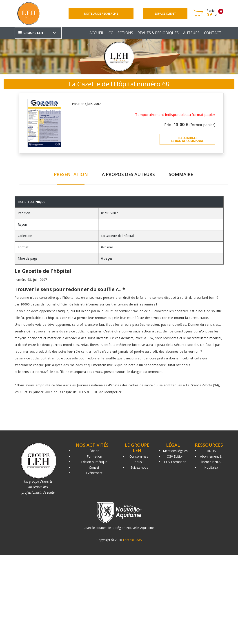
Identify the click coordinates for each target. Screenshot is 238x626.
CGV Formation (175, 462)
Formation (94, 456)
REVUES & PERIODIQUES (158, 32)
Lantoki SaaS (132, 540)
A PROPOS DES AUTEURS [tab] (128, 174)
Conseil (94, 467)
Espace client (165, 13)
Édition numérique (94, 462)
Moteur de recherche (101, 13)
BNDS (211, 451)
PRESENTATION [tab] (71, 174)
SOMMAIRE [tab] (181, 174)
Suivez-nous (139, 467)
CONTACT (212, 32)
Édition (94, 451)
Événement (94, 473)
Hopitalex (211, 467)
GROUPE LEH (30, 33)
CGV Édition (175, 456)
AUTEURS (191, 32)
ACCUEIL (96, 32)
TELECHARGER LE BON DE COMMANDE (187, 139)
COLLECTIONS (121, 32)
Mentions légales (175, 451)
